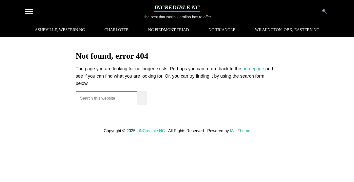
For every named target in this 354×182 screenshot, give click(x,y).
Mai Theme (240, 130)
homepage (253, 68)
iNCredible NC (177, 7)
